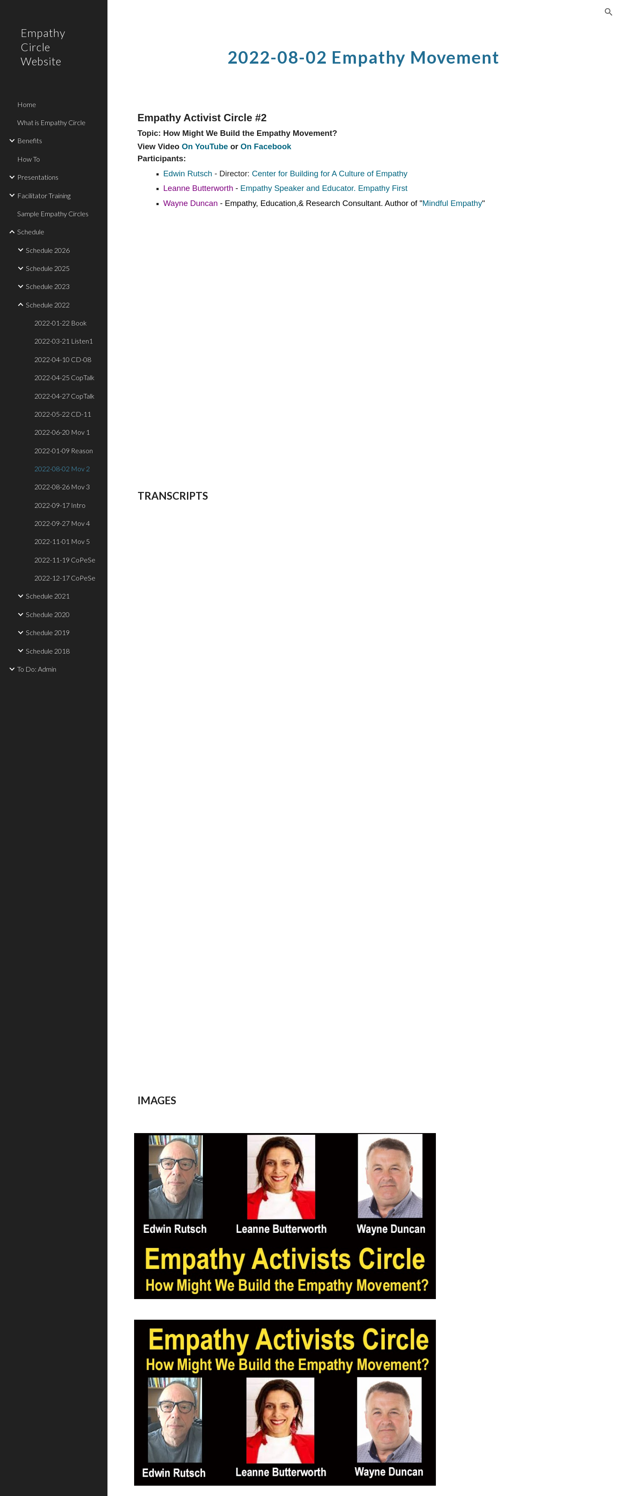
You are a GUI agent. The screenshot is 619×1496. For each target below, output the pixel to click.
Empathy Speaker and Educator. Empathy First (325, 188)
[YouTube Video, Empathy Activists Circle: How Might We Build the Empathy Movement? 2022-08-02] (304, 340)
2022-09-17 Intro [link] (60, 505)
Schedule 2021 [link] (48, 596)
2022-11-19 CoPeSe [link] (64, 560)
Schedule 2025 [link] (48, 268)
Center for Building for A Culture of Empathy (330, 173)
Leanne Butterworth (198, 188)
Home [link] (26, 104)
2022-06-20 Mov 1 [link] (62, 432)
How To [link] (28, 159)
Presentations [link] (37, 177)
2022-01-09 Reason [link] (63, 450)
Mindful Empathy (452, 203)
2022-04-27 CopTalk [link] (64, 396)
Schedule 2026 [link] (48, 250)
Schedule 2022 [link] (48, 305)
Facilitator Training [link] (43, 195)
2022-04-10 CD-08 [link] (62, 359)
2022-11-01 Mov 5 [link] (62, 541)
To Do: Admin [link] (36, 669)
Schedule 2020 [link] (48, 614)
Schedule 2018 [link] (48, 651)
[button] (608, 12)
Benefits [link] (29, 140)
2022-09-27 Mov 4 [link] (62, 523)
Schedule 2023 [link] (48, 286)
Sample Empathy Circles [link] (53, 213)
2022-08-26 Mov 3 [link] (62, 486)
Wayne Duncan (191, 203)
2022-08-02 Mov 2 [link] (62, 468)
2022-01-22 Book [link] (60, 323)
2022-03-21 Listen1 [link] (63, 341)
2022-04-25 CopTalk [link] (64, 377)
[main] (363, 53)
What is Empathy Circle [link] (51, 122)
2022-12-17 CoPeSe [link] (64, 578)
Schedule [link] (30, 231)
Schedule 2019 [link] (48, 632)
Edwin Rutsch (187, 173)
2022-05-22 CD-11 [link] (62, 414)
